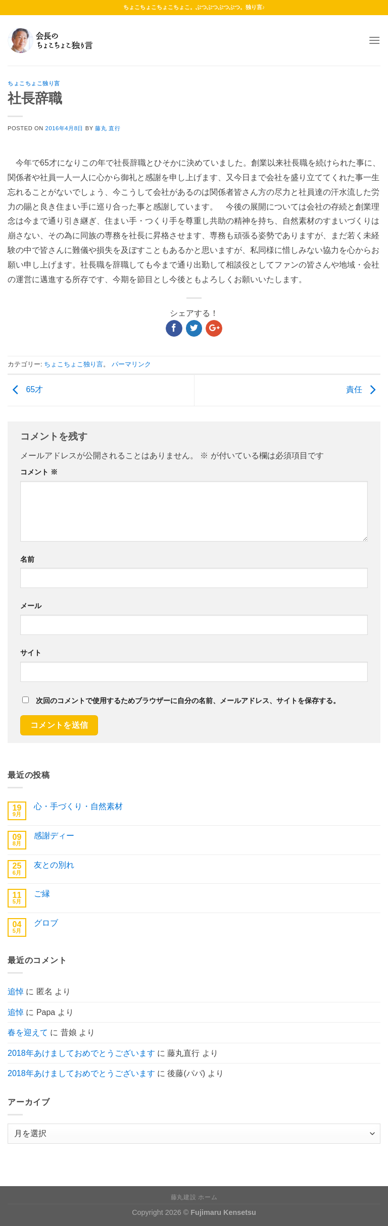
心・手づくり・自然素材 (78, 806)
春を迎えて (28, 1032)
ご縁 (42, 893)
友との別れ (54, 865)
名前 (27, 559)
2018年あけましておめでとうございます (81, 1053)
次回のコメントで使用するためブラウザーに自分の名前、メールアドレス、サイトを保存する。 (188, 701)
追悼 (16, 991)
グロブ (46, 923)
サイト (30, 653)
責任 (363, 390)
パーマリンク (131, 364)
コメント (39, 472)
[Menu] (374, 40)
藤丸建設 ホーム (194, 1197)
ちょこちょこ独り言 (34, 83)
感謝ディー (54, 835)
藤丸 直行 (107, 128)
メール (30, 606)
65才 (25, 390)
